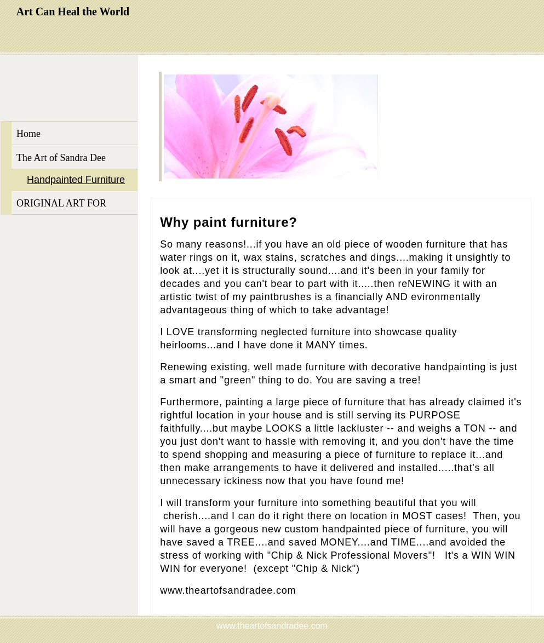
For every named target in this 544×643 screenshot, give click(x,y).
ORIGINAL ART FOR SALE (61, 206)
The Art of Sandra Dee (61, 157)
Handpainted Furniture (76, 179)
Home (28, 133)
